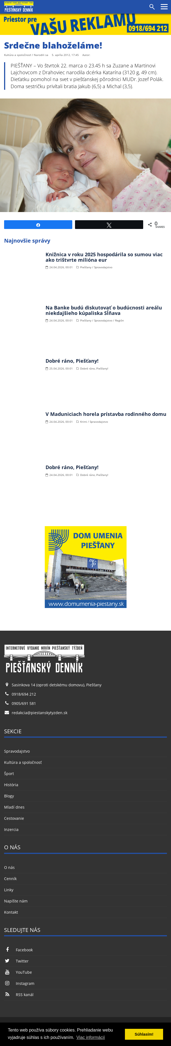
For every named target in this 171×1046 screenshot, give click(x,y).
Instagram (19, 983)
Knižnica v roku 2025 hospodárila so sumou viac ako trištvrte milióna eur (104, 257)
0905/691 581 (24, 703)
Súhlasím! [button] (144, 1034)
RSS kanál (19, 994)
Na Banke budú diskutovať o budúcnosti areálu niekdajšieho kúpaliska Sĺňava (104, 310)
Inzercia (11, 829)
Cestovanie (14, 818)
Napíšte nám (16, 901)
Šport (9, 773)
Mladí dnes (14, 807)
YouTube (18, 972)
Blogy (9, 795)
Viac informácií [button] (90, 1037)
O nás (9, 867)
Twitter (16, 961)
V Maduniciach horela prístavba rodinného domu (106, 414)
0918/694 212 (24, 694)
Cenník (10, 878)
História (11, 784)
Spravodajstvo (17, 751)
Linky (8, 889)
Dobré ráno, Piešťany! (72, 360)
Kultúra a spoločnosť (23, 762)
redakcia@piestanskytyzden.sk (39, 712)
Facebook (18, 949)
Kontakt (11, 912)
